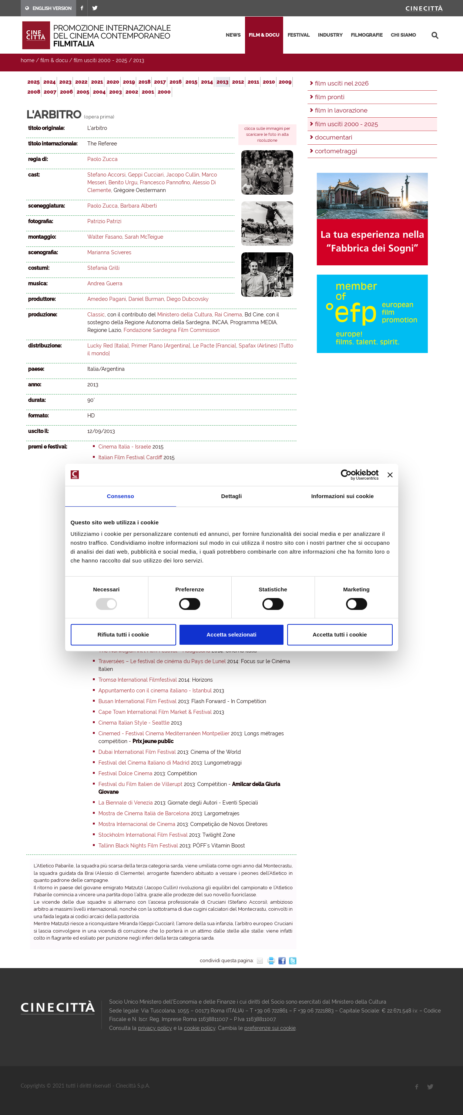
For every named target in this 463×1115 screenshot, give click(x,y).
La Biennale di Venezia (125, 803)
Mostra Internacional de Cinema (136, 824)
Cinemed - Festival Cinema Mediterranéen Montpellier (163, 733)
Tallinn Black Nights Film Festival (138, 846)
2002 (131, 92)
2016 (176, 82)
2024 (49, 82)
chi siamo (403, 35)
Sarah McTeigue (144, 237)
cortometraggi (336, 151)
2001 (148, 92)
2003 (115, 92)
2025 (33, 82)
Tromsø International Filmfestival (137, 680)
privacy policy (155, 1028)
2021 (97, 82)
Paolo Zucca (102, 159)
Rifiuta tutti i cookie (123, 634)
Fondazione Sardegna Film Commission (171, 330)
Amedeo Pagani (106, 299)
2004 (99, 92)
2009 (285, 82)
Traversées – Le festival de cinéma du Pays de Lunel (162, 661)
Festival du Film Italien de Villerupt (140, 784)
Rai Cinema (228, 315)
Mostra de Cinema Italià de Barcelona (143, 813)
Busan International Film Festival (137, 701)
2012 (238, 82)
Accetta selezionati (231, 634)
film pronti (330, 97)
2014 (207, 82)
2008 (33, 92)
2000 (164, 92)
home (27, 60)
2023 (65, 82)
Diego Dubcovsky (188, 299)
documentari (333, 137)
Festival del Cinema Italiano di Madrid (143, 763)
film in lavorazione (341, 110)
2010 (269, 82)
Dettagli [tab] (231, 496)
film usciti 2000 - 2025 (100, 60)
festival (299, 35)
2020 (113, 82)
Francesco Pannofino (165, 182)
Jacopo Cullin (182, 175)
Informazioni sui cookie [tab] (342, 496)
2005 (83, 92)
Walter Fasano (104, 237)
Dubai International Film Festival (137, 752)
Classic (96, 315)
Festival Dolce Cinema (125, 773)
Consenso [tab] (120, 496)
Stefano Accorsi (106, 175)
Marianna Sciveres (109, 252)
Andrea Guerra (105, 283)
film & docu (264, 35)
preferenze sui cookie (270, 1028)
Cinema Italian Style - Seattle (134, 723)
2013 (138, 60)
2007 (50, 92)
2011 (253, 82)
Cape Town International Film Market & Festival (155, 712)
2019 (129, 82)
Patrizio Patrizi (104, 221)
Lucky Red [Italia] (108, 346)
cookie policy (199, 1028)
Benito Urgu (122, 182)
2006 (66, 92)
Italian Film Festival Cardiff (130, 457)
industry (330, 35)
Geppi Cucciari (146, 175)
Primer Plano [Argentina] (160, 346)
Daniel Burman (146, 299)
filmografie (367, 35)
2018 (144, 82)
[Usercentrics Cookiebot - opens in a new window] (346, 474)
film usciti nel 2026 (342, 83)
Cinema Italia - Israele (124, 447)
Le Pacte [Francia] (214, 346)
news (233, 35)
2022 (81, 82)
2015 (191, 82)
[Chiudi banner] (390, 474)
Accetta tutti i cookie (340, 634)
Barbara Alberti (138, 206)
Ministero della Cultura (184, 315)
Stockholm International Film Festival (143, 835)
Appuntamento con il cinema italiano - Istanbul (155, 690)
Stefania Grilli (103, 268)
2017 (160, 82)
